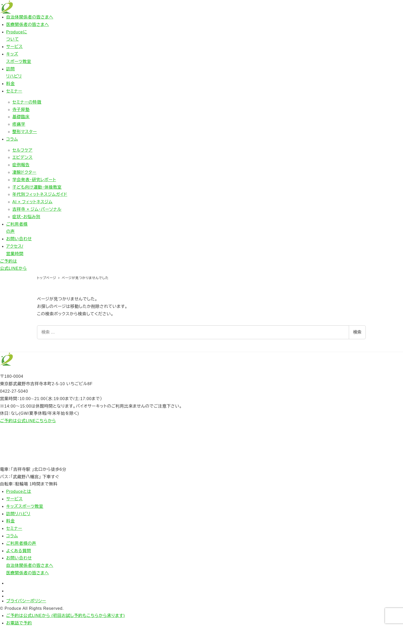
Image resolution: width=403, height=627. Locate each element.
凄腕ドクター (24, 172)
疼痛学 (18, 124)
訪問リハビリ (18, 514)
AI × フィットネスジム (32, 202)
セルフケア (22, 150)
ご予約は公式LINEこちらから (28, 421)
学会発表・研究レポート (34, 180)
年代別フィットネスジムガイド (39, 194)
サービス (14, 46)
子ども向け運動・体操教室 (37, 187)
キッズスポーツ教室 (24, 506)
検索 (357, 332)
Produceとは (18, 491)
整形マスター (24, 132)
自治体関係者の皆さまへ (29, 17)
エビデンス (22, 157)
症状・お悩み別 (26, 217)
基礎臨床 (21, 117)
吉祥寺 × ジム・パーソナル (36, 209)
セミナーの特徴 (26, 102)
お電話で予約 (19, 623)
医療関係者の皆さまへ (27, 24)
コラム (12, 139)
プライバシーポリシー (26, 601)
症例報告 (21, 165)
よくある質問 (18, 551)
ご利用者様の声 (21, 543)
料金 (10, 83)
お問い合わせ (19, 239)
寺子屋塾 (21, 109)
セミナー (14, 91)
